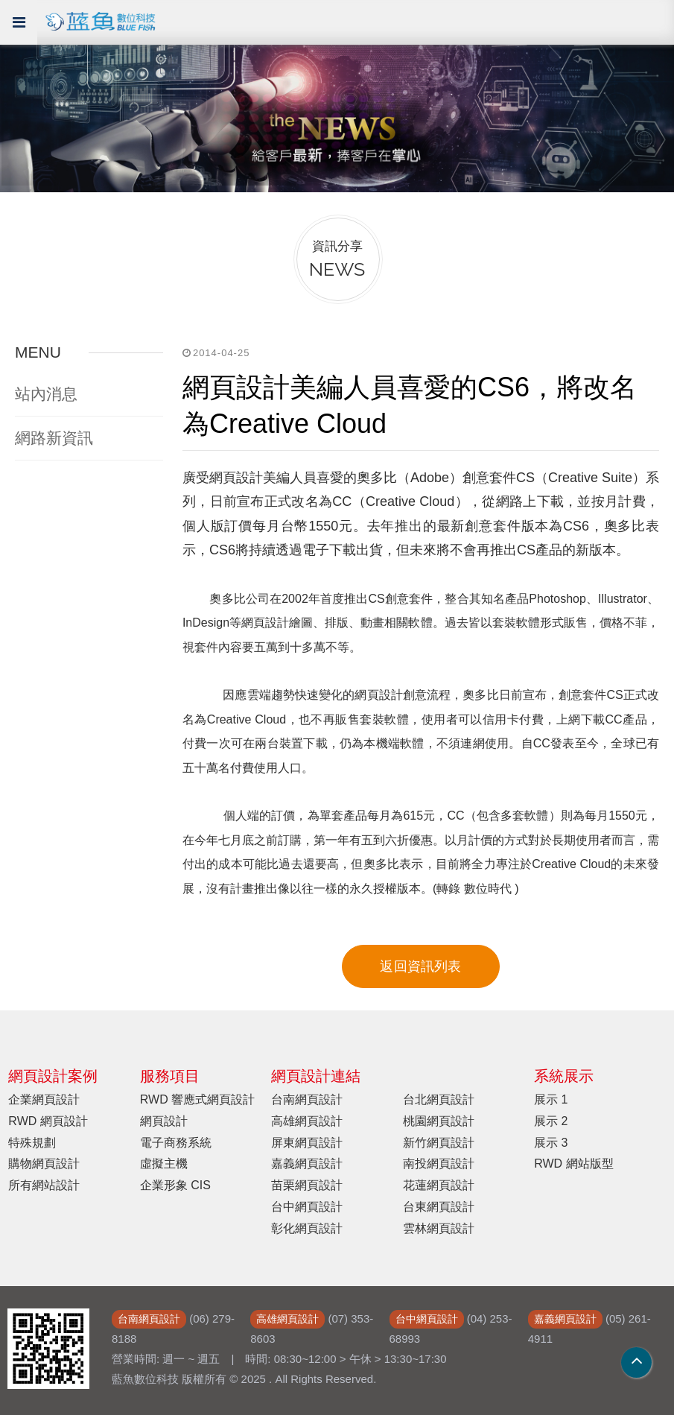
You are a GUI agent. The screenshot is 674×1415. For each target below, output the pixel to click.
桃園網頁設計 (438, 1121)
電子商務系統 (176, 1142)
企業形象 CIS (175, 1185)
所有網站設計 (44, 1185)
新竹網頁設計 (438, 1142)
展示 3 (551, 1142)
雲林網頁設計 (438, 1228)
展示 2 (551, 1121)
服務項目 (170, 1076)
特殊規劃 (32, 1142)
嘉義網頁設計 (307, 1163)
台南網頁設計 (307, 1099)
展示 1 (551, 1099)
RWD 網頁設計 (47, 1121)
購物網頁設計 (44, 1163)
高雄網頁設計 (307, 1121)
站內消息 (46, 393)
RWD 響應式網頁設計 (197, 1099)
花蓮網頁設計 (438, 1185)
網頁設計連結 (315, 1076)
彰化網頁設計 (307, 1228)
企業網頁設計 (44, 1099)
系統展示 (564, 1076)
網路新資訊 (54, 437)
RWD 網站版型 (573, 1163)
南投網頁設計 (438, 1163)
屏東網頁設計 (307, 1142)
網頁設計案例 (53, 1076)
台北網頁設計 (438, 1099)
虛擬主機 (164, 1163)
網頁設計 (164, 1121)
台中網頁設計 (307, 1206)
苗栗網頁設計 (307, 1185)
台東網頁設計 (438, 1206)
